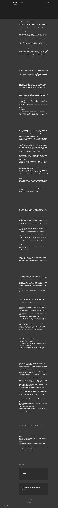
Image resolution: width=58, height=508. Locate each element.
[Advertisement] (19, 11)
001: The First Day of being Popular (31, 487)
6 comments (25, 475)
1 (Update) (24, 473)
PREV (30, 456)
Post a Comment (21, 464)
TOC (33, 456)
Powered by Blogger (29, 499)
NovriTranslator (20, 3)
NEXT (36, 456)
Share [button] (22, 475)
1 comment (25, 489)
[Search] (47, 3)
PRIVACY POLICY (5, 505)
